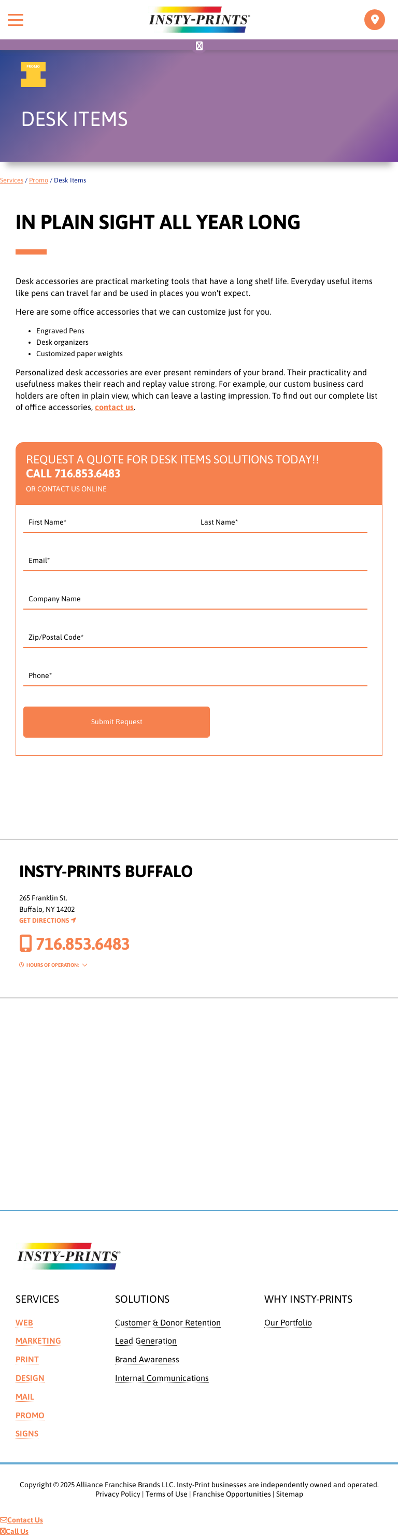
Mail (25, 1396)
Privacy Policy (117, 1494)
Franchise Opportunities (232, 1494)
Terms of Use (167, 1494)
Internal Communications (162, 1378)
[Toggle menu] (15, 19)
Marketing (38, 1340)
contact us (114, 407)
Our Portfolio (288, 1322)
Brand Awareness (147, 1359)
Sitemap (289, 1494)
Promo (38, 180)
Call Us (14, 1531)
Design (30, 1378)
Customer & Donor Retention (168, 1322)
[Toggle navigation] (374, 19)
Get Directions (47, 920)
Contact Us (21, 1520)
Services (11, 180)
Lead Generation (146, 1340)
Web (24, 1322)
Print (27, 1359)
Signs (27, 1433)
